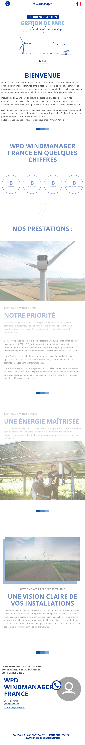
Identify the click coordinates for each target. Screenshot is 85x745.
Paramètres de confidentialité (43, 738)
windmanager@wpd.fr (14, 707)
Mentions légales (59, 735)
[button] (40, 61)
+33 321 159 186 (11, 704)
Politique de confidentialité (29, 735)
